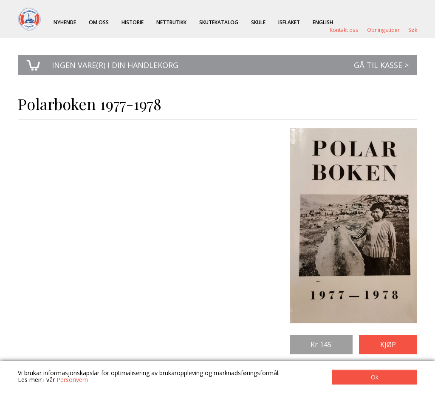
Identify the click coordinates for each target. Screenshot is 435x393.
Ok (375, 377)
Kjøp (388, 344)
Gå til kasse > (381, 65)
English (323, 22)
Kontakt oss (344, 29)
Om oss (99, 22)
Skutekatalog (218, 22)
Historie (132, 22)
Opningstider (383, 29)
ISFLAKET (289, 22)
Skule (258, 22)
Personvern (72, 380)
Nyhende (65, 22)
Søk (412, 29)
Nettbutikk (171, 22)
